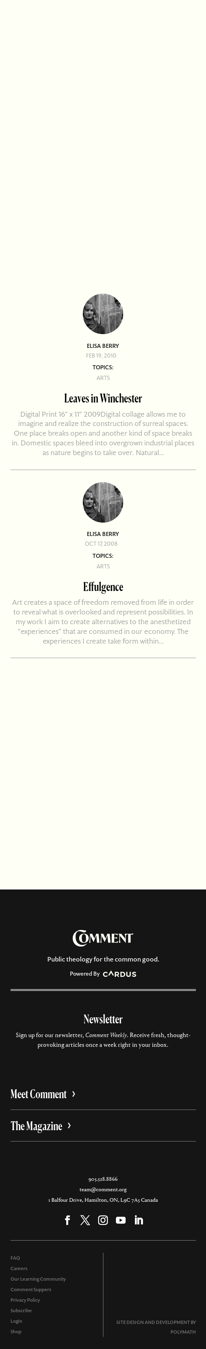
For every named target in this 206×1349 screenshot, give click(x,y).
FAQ (15, 1258)
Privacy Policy (25, 1300)
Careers (19, 1268)
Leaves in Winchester (103, 397)
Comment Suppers (31, 1289)
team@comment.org (103, 1189)
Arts (103, 378)
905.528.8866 (103, 1178)
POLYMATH (183, 1332)
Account (80, 16)
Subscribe (125, 16)
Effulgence (103, 586)
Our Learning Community (38, 1279)
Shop (16, 1331)
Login (16, 1321)
